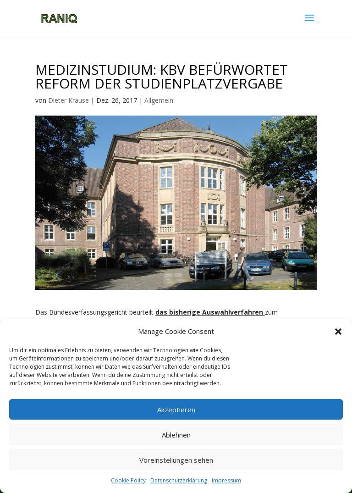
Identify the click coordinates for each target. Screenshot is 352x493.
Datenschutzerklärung (178, 480)
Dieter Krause (68, 100)
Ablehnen (176, 434)
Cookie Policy (128, 480)
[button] (338, 331)
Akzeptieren (176, 409)
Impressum (226, 480)
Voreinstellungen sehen (176, 460)
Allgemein (158, 100)
